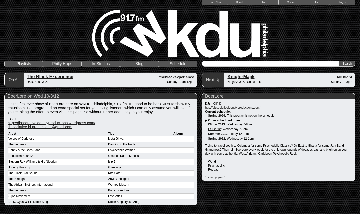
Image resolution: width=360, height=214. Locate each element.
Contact (291, 2)
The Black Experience (50, 76)
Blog (140, 64)
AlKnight (344, 77)
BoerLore (214, 96)
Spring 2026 (216, 116)
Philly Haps (62, 64)
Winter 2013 (216, 124)
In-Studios (101, 64)
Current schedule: (218, 112)
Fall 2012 (214, 129)
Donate (240, 2)
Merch (265, 2)
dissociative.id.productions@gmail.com (40, 127)
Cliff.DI (217, 104)
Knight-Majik (241, 76)
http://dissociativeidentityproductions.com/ (232, 108)
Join (317, 2)
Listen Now (214, 2)
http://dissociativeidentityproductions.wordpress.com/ (51, 123)
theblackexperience (177, 77)
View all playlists (215, 177)
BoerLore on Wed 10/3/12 (33, 96)
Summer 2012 (218, 134)
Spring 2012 (216, 138)
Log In (342, 2)
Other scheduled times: (225, 120)
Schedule (178, 64)
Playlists (23, 64)
